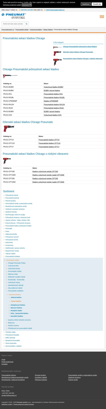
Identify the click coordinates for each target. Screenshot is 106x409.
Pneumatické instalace (12, 256)
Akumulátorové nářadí (15, 288)
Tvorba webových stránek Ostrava (23, 404)
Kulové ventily (73, 380)
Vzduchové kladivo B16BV (53, 87)
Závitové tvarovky (11, 212)
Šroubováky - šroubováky (16, 279)
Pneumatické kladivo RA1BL (54, 97)
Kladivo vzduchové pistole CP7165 (45, 178)
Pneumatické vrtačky (14, 271)
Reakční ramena (13, 325)
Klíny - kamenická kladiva (19, 313)
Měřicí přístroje (10, 338)
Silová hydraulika (10, 343)
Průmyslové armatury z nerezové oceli (17, 217)
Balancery (11, 323)
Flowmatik (8, 228)
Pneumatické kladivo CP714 (49, 140)
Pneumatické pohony (12, 198)
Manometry (9, 242)
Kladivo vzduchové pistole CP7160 (45, 171)
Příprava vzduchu (41, 380)
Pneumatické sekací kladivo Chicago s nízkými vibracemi (82, 58)
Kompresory (9, 245)
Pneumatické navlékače (15, 291)
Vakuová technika (11, 234)
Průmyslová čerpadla (12, 335)
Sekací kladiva (16, 301)
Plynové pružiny (10, 201)
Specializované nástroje (15, 285)
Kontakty (5, 364)
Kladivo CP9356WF (51, 101)
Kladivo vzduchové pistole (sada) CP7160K (48, 175)
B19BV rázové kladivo (52, 111)
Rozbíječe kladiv (16, 310)
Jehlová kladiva (16, 297)
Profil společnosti (7, 362)
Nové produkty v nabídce (13, 346)
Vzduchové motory (14, 282)
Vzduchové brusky (14, 268)
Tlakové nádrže (10, 253)
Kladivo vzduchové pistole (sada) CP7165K (48, 182)
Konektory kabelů (41, 377)
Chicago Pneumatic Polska (16, 263)
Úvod (3, 359)
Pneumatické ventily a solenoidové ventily (18, 203)
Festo (7, 231)
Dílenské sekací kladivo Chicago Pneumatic (78, 52)
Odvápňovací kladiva (18, 305)
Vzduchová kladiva (15, 294)
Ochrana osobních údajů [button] (12, 5)
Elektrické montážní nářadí (16, 277)
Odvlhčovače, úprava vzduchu (15, 248)
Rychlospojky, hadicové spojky (15, 214)
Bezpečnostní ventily (12, 251)
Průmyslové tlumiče (11, 240)
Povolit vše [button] (97, 4)
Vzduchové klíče (13, 266)
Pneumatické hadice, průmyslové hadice (18, 226)
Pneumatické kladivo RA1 (53, 94)
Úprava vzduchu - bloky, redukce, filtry (17, 220)
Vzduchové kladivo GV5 (52, 115)
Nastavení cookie (7, 404)
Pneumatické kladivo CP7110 (49, 143)
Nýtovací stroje (13, 274)
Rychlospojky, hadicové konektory (13, 380)
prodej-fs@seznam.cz (9, 395)
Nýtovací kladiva (16, 308)
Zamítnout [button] (86, 4)
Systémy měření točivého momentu (19, 320)
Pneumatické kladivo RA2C (54, 108)
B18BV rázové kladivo (52, 90)
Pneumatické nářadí (12, 260)
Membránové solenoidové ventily (16, 206)
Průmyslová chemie (11, 195)
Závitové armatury (74, 377)
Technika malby (10, 332)
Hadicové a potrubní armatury (15, 209)
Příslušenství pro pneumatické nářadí (20, 328)
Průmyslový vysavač (12, 237)
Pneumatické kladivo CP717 (49, 147)
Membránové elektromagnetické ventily (15, 377)
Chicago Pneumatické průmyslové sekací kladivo (80, 46)
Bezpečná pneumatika (12, 340)
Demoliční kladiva (17, 316)
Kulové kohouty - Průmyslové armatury (17, 223)
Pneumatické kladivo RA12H (54, 104)
